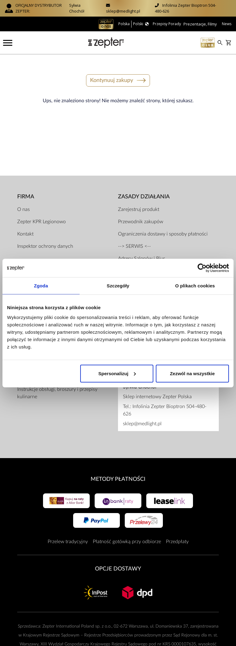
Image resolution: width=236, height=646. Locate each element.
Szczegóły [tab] (118, 285)
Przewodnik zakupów (140, 216)
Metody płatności (118, 474)
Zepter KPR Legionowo (41, 216)
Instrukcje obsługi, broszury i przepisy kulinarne (57, 388)
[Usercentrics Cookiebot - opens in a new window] (202, 268)
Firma (25, 191)
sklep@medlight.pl (123, 11)
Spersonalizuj (117, 373)
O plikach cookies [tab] (195, 285)
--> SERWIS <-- (134, 241)
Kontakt (25, 229)
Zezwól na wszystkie (192, 373)
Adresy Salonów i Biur (141, 253)
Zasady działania (144, 191)
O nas (23, 204)
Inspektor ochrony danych (45, 241)
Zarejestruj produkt (138, 204)
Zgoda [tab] (41, 285)
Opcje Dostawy (118, 563)
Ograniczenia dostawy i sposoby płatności (163, 229)
